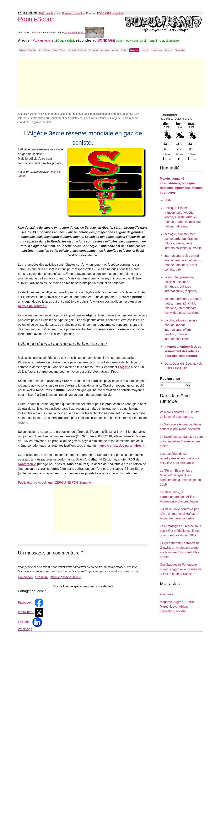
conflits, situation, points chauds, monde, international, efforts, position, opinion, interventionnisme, (180, 330)
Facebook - (31, 602)
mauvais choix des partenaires (119, 445)
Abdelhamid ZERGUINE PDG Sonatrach (65, 482)
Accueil (22, 113)
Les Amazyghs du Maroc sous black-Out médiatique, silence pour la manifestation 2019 (180, 530)
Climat (115, 50)
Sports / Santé (59, 50)
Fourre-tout (93, 50)
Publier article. (43, 40)
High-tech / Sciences (77, 50)
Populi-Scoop (36, 19)
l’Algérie (124, 367)
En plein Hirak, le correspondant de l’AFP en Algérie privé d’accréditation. (179, 497)
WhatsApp (25, 629)
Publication (25, 482)
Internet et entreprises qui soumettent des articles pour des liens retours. (62, 118)
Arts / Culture (44, 50)
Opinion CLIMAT (84, 32)
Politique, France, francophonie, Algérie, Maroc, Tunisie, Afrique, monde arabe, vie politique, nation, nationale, (183, 217)
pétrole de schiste (31, 306)
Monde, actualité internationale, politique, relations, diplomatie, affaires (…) (91, 113)
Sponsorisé (180, 50)
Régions (168, 50)
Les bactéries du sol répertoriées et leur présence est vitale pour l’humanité (179, 458)
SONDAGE (106, 40)
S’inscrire (41, 577)
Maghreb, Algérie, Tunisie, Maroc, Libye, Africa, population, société (178, 606)
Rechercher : (171, 379)
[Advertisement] (111, 82)
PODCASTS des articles (110, 13)
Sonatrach (25, 464)
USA (167, 200)
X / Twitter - (31, 612)
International (157, 50)
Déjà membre (47, 13)
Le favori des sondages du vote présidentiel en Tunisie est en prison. (181, 441)
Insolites (145, 50)
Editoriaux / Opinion (27, 50)
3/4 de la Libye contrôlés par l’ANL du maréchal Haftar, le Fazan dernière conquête (179, 513)
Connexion (25, 577)
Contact (124, 50)
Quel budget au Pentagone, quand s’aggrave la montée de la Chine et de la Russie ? (180, 569)
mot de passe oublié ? (65, 577)
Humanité (134, 50)
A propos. (105, 50)
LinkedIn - (30, 621)
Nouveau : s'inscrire (73, 13)
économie (166, 594)
